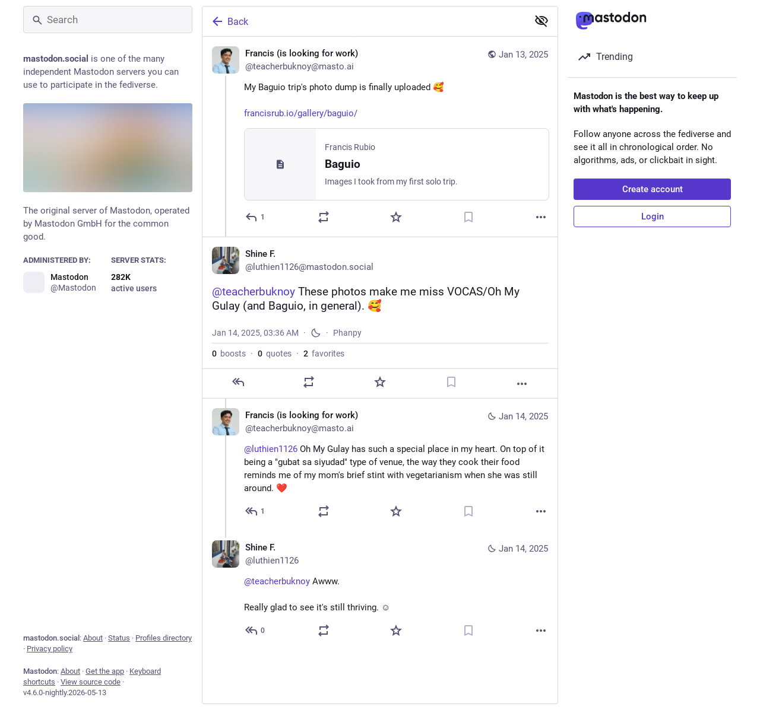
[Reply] (255, 218)
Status (119, 637)
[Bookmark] (468, 218)
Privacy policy (49, 648)
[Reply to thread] (255, 513)
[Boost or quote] (323, 218)
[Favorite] (396, 218)
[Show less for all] (541, 21)
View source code (91, 681)
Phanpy (347, 334)
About (93, 637)
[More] (541, 218)
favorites (323, 354)
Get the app (105, 671)
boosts (229, 354)
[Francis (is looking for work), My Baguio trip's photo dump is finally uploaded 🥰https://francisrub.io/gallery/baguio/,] (380, 137)
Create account (652, 189)
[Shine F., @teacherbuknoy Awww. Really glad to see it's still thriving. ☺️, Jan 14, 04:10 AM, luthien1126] (380, 592)
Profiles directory (163, 637)
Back (229, 21)
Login (652, 216)
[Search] (107, 19)
